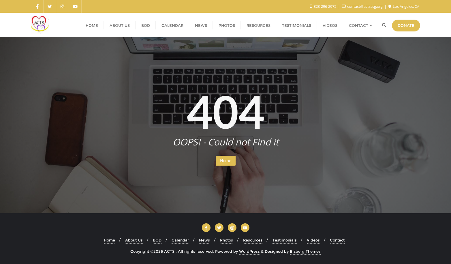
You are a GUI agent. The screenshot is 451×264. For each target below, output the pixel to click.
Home (225, 160)
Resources (252, 240)
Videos (313, 240)
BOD (157, 240)
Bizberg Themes (305, 251)
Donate (406, 25)
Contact (337, 240)
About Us (134, 240)
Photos (226, 240)
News (204, 240)
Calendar (180, 240)
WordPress (249, 251)
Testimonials (285, 240)
